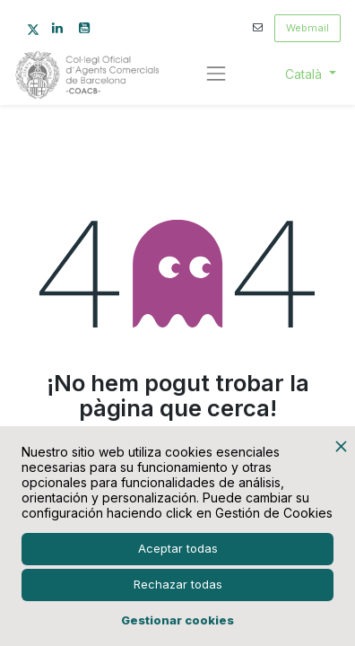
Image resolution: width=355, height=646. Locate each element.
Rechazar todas (178, 584)
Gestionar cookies (177, 620)
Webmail (307, 28)
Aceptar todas (178, 548)
